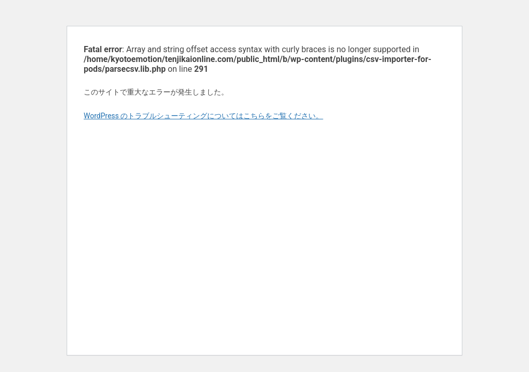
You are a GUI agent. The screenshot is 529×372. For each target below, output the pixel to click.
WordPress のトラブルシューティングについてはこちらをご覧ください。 (203, 116)
